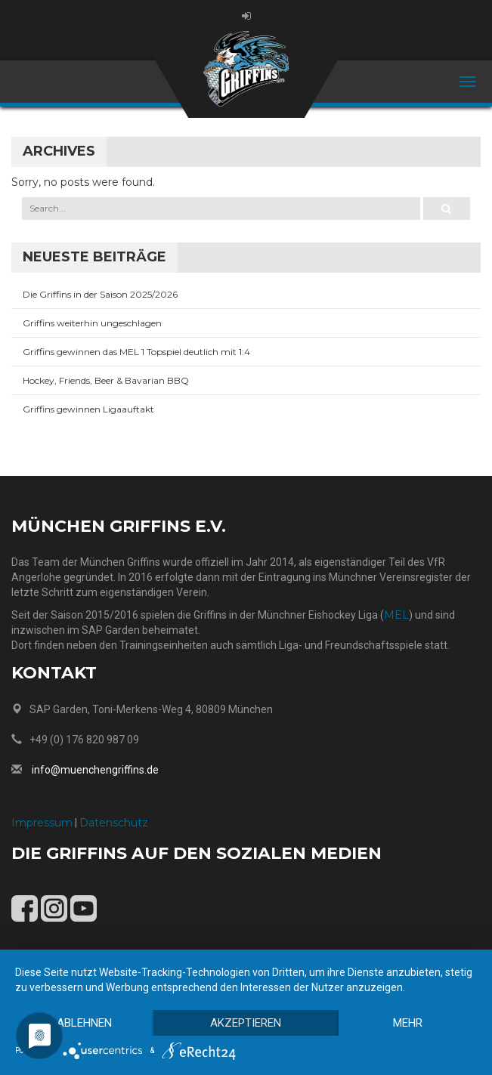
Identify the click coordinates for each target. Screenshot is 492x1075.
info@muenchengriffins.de (95, 770)
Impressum (42, 822)
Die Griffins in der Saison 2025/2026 (100, 294)
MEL (396, 615)
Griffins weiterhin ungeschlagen (92, 323)
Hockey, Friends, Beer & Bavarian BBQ (106, 380)
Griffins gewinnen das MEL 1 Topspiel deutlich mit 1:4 (136, 351)
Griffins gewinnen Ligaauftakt (88, 409)
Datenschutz (113, 822)
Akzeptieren (245, 1023)
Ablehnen (84, 1023)
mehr (407, 1023)
